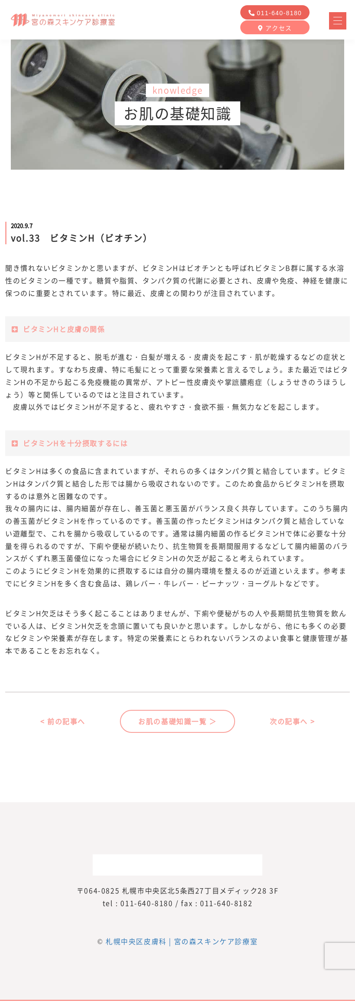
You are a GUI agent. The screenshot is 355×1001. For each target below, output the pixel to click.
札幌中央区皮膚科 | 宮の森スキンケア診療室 (182, 941)
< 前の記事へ (62, 721)
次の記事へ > (292, 721)
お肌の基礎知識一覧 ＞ (177, 721)
